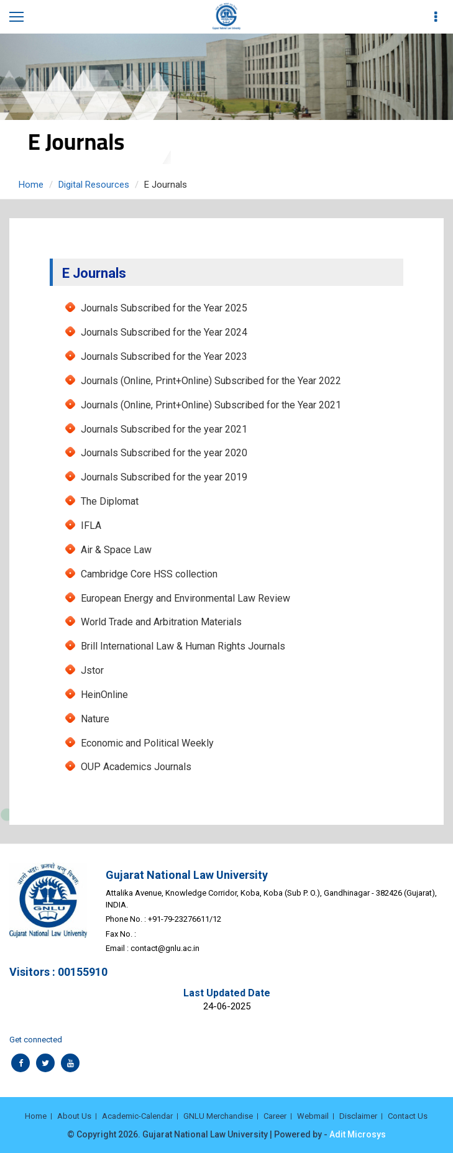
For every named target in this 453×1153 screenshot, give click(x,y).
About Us (74, 1116)
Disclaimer (358, 1116)
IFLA (91, 525)
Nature (95, 719)
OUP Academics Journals (136, 767)
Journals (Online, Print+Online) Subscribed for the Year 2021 (211, 405)
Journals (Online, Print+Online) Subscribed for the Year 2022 (211, 381)
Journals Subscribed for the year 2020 (164, 453)
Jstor (92, 670)
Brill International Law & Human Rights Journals (183, 646)
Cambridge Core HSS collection (149, 574)
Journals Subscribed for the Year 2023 (164, 356)
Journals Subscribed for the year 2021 (164, 429)
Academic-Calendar (137, 1116)
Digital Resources (93, 184)
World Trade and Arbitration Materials (161, 622)
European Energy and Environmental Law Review (185, 598)
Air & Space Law (116, 550)
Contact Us (408, 1116)
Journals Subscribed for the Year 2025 (164, 308)
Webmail (313, 1116)
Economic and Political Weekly (147, 743)
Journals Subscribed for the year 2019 (164, 477)
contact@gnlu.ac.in (164, 948)
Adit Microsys (357, 1134)
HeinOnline (104, 695)
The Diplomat (110, 501)
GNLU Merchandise (218, 1116)
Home (31, 184)
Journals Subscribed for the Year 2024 (164, 332)
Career (274, 1116)
